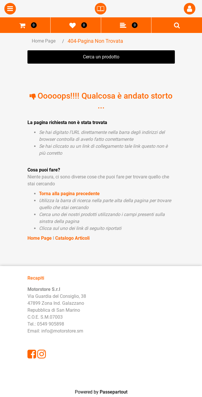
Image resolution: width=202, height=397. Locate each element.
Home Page (43, 41)
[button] (189, 8)
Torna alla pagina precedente (69, 193)
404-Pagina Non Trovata (95, 41)
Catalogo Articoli (72, 238)
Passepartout (113, 392)
